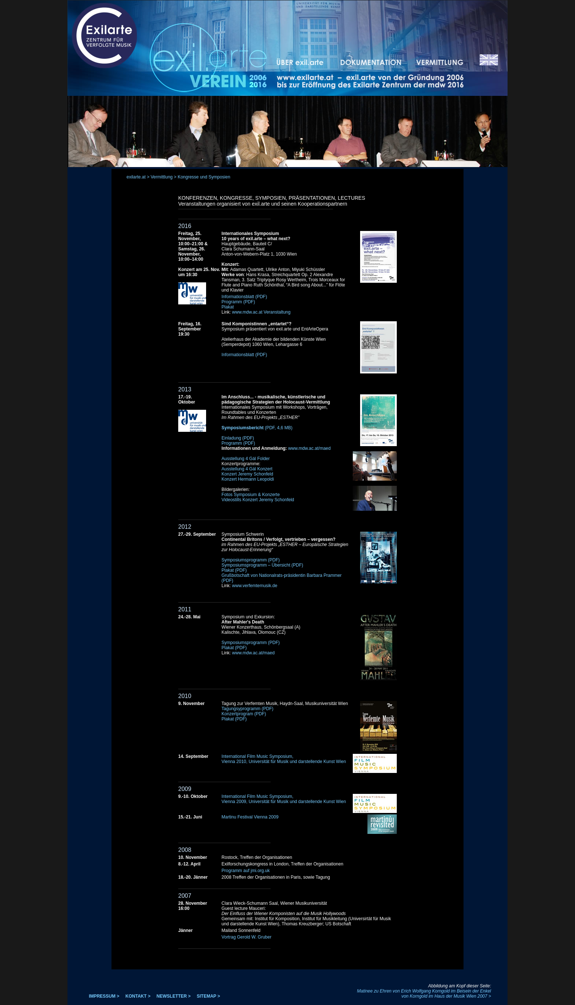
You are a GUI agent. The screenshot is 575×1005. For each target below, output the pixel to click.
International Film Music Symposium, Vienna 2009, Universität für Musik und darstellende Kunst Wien (283, 799)
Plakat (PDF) (234, 570)
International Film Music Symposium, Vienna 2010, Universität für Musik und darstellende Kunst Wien (283, 759)
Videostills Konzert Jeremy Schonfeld (257, 499)
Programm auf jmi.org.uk (245, 870)
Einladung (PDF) (237, 438)
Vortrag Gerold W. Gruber (246, 937)
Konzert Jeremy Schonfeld (247, 474)
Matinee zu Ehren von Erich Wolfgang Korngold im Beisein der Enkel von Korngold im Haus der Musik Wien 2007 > (424, 993)
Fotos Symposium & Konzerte (250, 494)
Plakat (227, 307)
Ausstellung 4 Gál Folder (245, 458)
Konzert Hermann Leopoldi (247, 479)
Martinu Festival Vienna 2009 (249, 817)
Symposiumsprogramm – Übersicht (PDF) (262, 565)
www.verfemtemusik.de (254, 585)
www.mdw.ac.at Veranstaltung (261, 312)
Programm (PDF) (238, 301)
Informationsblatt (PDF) (244, 296)
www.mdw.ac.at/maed (309, 448)
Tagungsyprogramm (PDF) (247, 708)
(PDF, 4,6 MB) (256, 427)
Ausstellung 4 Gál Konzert (246, 468)
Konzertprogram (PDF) (243, 713)
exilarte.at (136, 177)
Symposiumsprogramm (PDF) (250, 560)
